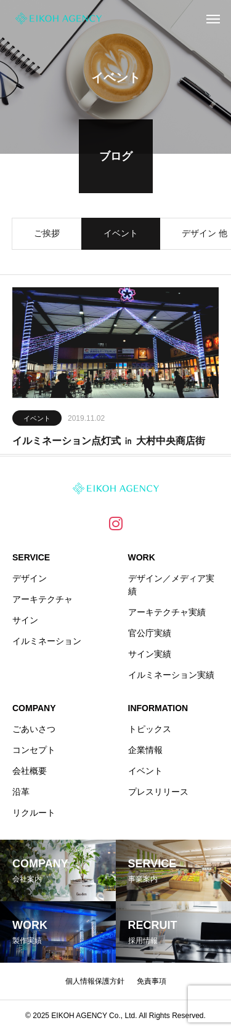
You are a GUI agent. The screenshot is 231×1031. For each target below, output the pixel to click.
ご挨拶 (47, 236)
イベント (120, 236)
